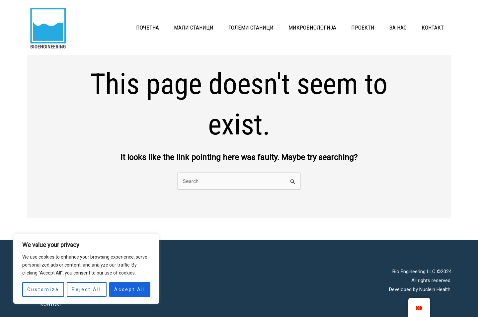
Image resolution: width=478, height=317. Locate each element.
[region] (86, 269)
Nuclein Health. (435, 287)
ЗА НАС (390, 27)
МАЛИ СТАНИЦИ (166, 27)
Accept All (129, 289)
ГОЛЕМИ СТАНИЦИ (228, 27)
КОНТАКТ (430, 27)
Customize (43, 289)
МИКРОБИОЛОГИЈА (295, 27)
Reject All (86, 289)
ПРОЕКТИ (350, 27)
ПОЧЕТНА (115, 27)
